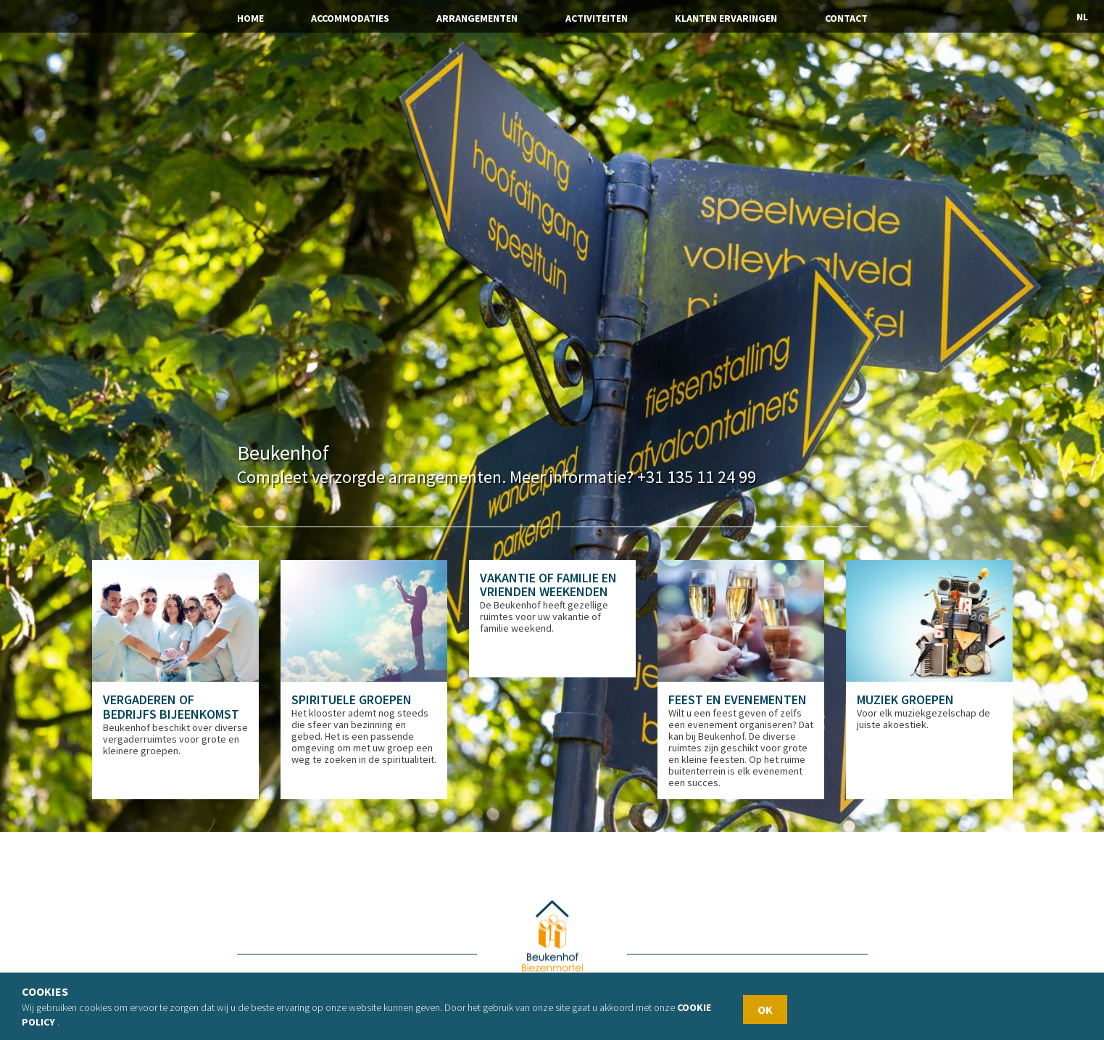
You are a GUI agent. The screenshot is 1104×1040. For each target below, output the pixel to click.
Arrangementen (477, 18)
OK (765, 1009)
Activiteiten (596, 18)
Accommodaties (350, 18)
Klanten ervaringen (726, 18)
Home (250, 18)
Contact (846, 18)
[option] (175, 680)
